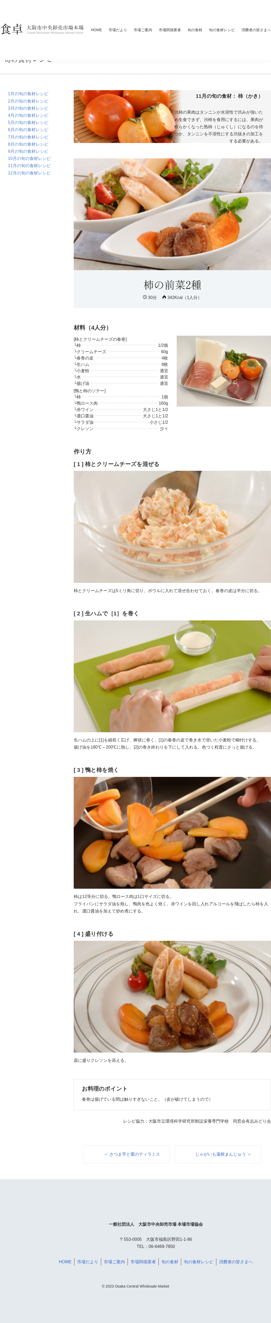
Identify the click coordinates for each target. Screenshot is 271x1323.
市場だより (118, 30)
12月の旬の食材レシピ (29, 173)
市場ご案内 (143, 30)
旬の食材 (195, 30)
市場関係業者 (170, 30)
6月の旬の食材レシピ (28, 129)
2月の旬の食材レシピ (28, 101)
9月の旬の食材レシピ (28, 151)
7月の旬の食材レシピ (28, 137)
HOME (96, 30)
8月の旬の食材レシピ (28, 144)
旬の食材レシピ (222, 30)
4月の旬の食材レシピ (28, 115)
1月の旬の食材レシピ (28, 93)
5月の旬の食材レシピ (28, 122)
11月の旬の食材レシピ (29, 165)
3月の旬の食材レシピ (28, 108)
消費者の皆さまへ (256, 30)
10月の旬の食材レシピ (29, 158)
